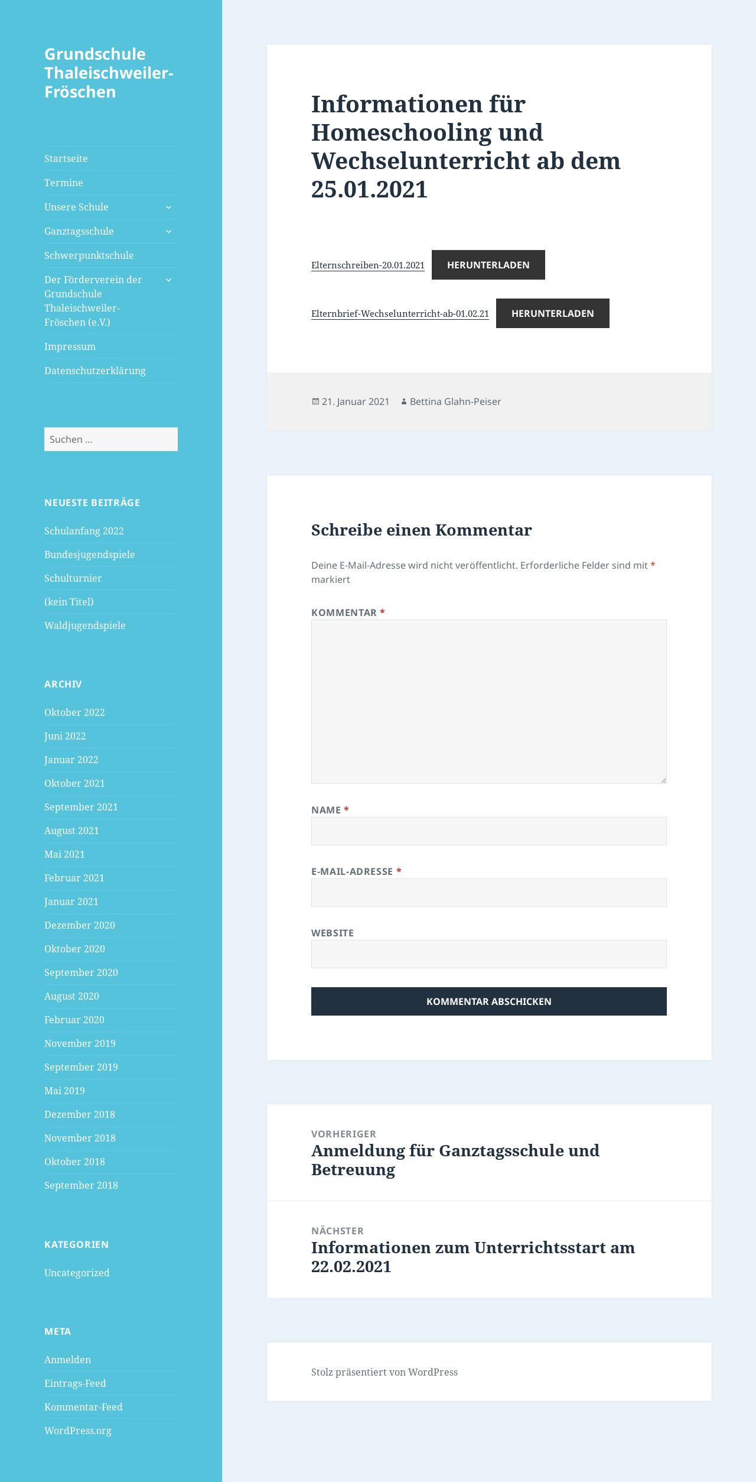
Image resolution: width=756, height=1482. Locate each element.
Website (332, 932)
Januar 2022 (71, 759)
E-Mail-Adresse (356, 871)
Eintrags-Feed (75, 1383)
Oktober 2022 (74, 712)
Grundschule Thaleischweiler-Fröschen (109, 72)
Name (330, 809)
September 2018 (81, 1185)
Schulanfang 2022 (84, 530)
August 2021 (71, 830)
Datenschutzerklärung (95, 370)
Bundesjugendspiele (89, 554)
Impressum (70, 346)
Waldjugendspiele (85, 625)
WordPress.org (78, 1430)
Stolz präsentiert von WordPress (384, 1372)
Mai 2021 (64, 854)
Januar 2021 (71, 901)
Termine (63, 182)
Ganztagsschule (79, 231)
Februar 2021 (74, 877)
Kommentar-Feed (83, 1406)
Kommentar (348, 612)
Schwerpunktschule (89, 255)
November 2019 (80, 1043)
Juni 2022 (65, 735)
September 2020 (81, 972)
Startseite (66, 158)
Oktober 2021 (74, 783)
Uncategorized (77, 1272)
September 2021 (81, 806)
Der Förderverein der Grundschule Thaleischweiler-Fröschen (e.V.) (93, 301)
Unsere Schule (76, 206)
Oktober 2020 (74, 948)
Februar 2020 (74, 1019)
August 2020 (71, 996)
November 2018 (80, 1137)
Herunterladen (488, 264)
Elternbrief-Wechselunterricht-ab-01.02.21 (400, 313)
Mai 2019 (64, 1090)
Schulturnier (73, 578)
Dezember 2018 (79, 1114)
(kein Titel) (69, 601)
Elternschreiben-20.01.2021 (368, 265)
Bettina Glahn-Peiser (455, 401)
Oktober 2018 (74, 1161)
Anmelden (67, 1359)
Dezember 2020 (79, 925)
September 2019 (81, 1067)
